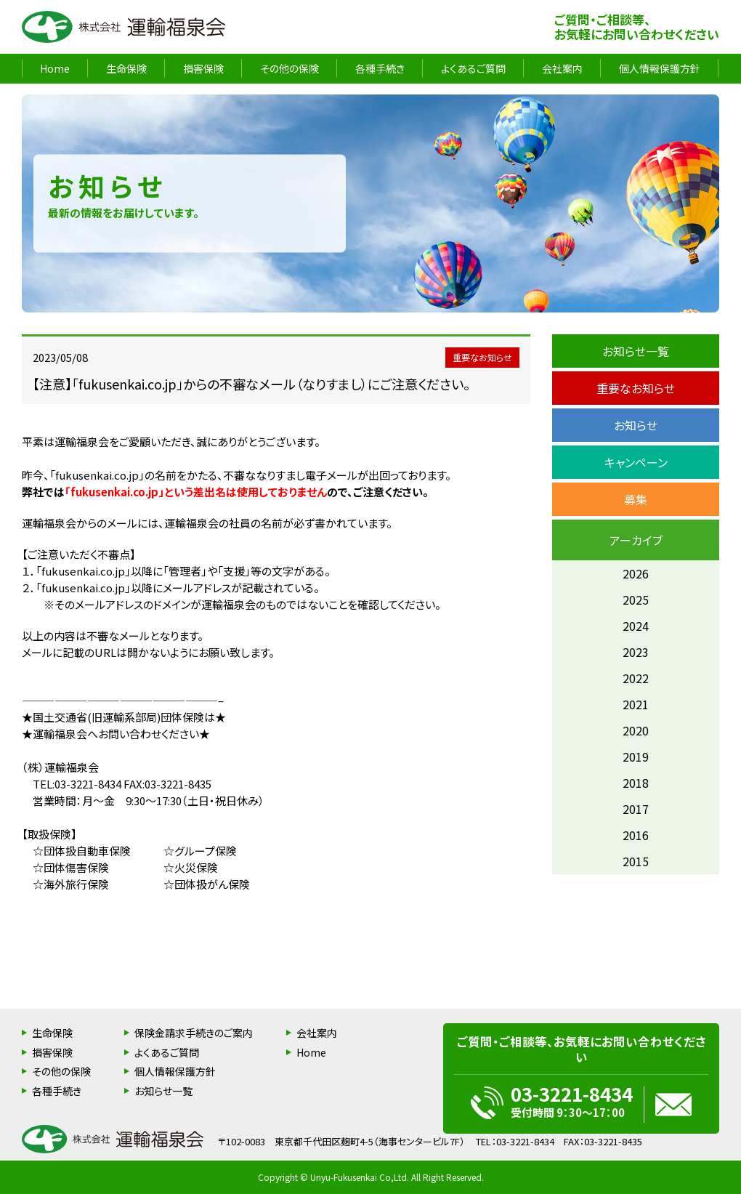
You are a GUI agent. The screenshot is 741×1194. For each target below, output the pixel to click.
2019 (636, 756)
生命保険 (126, 68)
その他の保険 (289, 68)
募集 (635, 499)
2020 (636, 730)
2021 (636, 704)
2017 (636, 809)
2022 (636, 678)
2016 (636, 835)
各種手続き (380, 68)
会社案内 (562, 68)
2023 (636, 652)
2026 (636, 573)
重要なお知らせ (635, 388)
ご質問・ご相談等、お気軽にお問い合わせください (636, 26)
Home (55, 68)
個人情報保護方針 (659, 68)
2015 (636, 861)
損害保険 (203, 68)
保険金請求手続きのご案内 (193, 1032)
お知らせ (635, 425)
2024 (636, 625)
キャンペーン (636, 462)
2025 (636, 599)
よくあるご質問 (473, 68)
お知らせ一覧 (635, 351)
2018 (636, 782)
